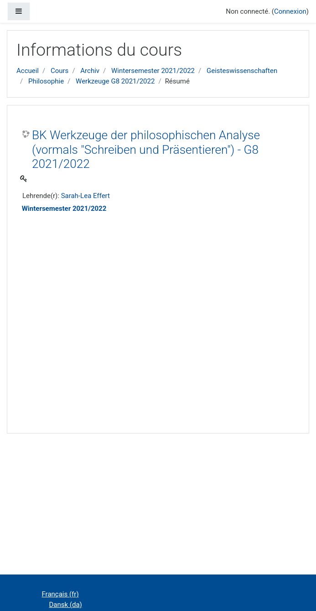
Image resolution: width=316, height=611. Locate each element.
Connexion (290, 11)
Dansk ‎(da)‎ (65, 605)
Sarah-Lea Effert (85, 196)
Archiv (89, 71)
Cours (59, 71)
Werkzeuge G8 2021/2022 (115, 81)
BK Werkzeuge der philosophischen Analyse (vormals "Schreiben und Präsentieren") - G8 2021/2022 (146, 149)
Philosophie (46, 81)
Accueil (27, 71)
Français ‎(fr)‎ (60, 594)
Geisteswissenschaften (242, 71)
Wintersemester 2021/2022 (153, 71)
